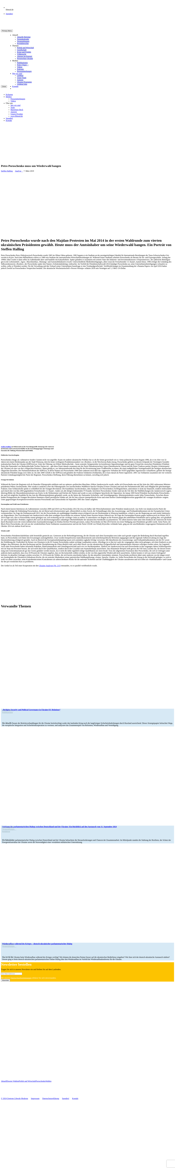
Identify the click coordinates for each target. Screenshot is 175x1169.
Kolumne (9, 95)
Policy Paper (23, 65)
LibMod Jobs (22, 84)
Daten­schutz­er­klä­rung (50, 1098)
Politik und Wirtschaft (25, 48)
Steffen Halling (7, 171)
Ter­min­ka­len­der (23, 39)
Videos (19, 67)
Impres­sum (35, 1098)
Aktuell (15, 35)
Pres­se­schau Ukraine (25, 59)
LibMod (20, 76)
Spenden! (9, 14)
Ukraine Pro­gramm (24, 82)
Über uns (9, 103)
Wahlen (48, 1081)
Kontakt (15, 86)
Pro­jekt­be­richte (23, 44)
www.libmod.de (17, 116)
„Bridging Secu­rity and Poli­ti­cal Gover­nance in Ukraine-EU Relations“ (31, 710)
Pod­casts (20, 69)
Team (13, 107)
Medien (15, 61)
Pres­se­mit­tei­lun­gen (24, 71)
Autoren (20, 80)
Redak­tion (6, 831)
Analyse (19, 171)
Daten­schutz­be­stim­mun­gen (21, 978)
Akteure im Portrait (24, 56)
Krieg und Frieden (24, 52)
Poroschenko (41, 1081)
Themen (15, 46)
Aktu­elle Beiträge (24, 37)
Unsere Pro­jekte (17, 114)
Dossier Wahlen (13, 1081)
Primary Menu (7, 31)
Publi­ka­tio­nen (22, 63)
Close (4, 86)
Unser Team (21, 78)
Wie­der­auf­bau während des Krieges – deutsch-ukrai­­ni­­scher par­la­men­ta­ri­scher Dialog (37, 944)
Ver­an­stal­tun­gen (23, 41)
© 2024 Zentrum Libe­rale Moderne (14, 1098)
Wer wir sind (17, 74)
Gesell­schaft (21, 50)
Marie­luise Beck (17, 110)
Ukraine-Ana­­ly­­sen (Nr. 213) (50, 566)
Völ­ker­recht (21, 54)
